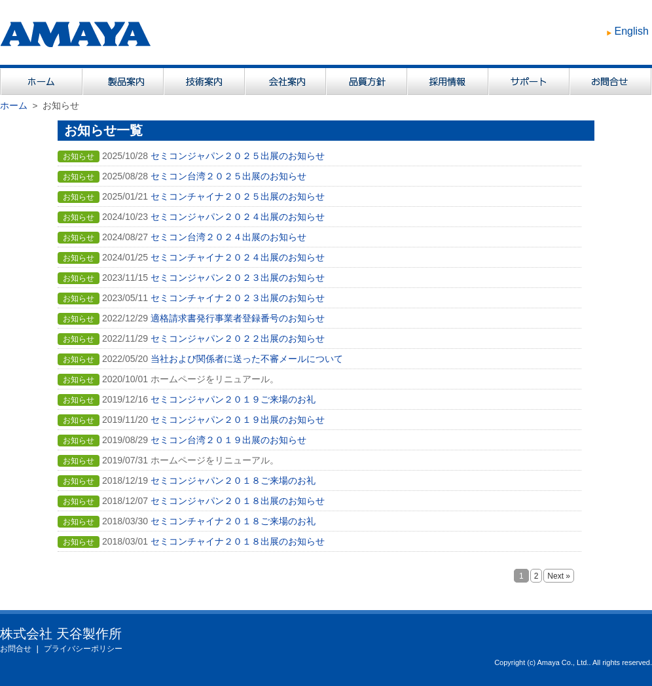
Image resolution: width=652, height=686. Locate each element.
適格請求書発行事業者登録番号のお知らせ (238, 318)
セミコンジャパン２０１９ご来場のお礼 (233, 399)
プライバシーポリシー (83, 648)
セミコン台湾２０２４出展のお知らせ (228, 237)
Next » (558, 576)
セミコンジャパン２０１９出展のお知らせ (238, 419)
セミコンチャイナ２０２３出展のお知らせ (238, 298)
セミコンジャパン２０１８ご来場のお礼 (233, 480)
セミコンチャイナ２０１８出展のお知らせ (238, 541)
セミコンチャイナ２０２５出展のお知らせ (238, 196)
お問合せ (15, 648)
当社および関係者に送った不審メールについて (247, 358)
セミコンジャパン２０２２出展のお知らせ (238, 338)
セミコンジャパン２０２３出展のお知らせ (238, 277)
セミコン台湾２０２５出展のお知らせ (228, 176)
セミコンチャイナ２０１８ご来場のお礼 (233, 521)
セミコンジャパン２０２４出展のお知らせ (238, 216)
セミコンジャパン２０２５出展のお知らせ (238, 156)
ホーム (13, 106)
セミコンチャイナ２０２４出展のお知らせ (238, 257)
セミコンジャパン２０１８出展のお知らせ (238, 501)
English (632, 31)
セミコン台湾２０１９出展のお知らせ (228, 440)
